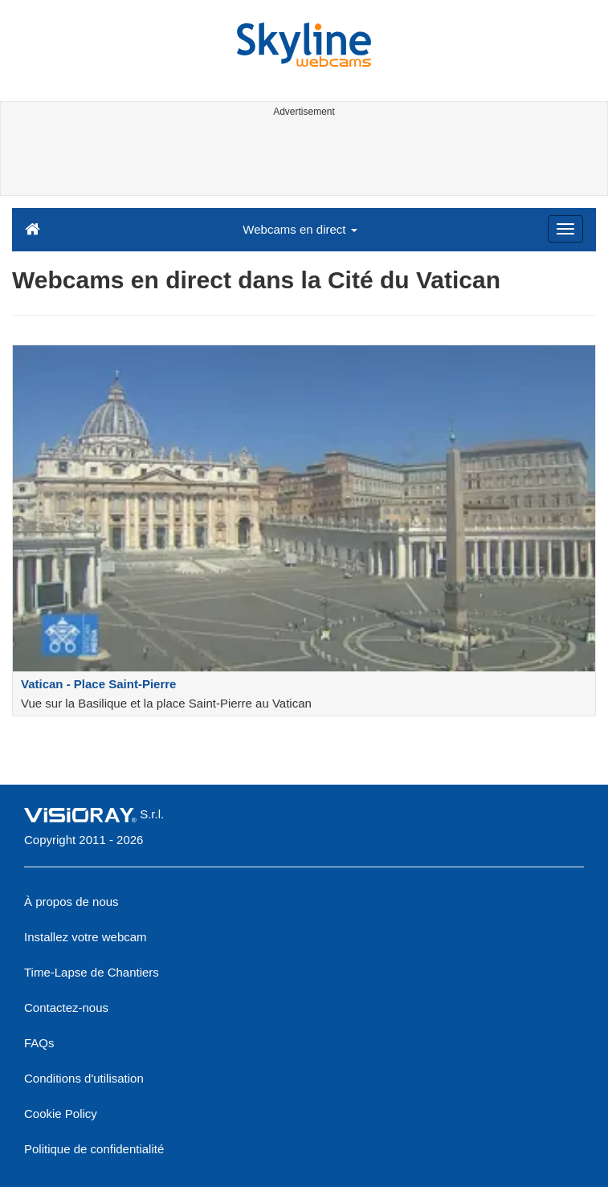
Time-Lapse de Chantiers (91, 972)
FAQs (39, 1043)
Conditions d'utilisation (84, 1078)
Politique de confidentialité (94, 1149)
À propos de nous (71, 901)
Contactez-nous (66, 1007)
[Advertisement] (301, 159)
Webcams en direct (300, 229)
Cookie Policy (60, 1113)
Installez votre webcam (85, 937)
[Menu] (565, 229)
